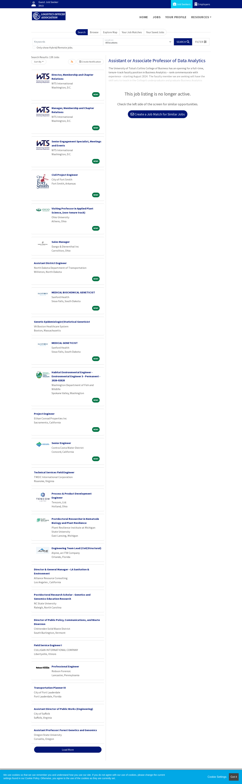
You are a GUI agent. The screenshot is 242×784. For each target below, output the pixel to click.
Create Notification (90, 61)
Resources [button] (200, 17)
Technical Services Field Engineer (54, 472)
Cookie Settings (217, 776)
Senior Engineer (61, 443)
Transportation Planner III (50, 687)
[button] (200, 41)
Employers (202, 4)
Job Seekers (182, 4)
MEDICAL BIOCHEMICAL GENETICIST (73, 292)
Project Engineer (44, 413)
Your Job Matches (132, 32)
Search (82, 32)
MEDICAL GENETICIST (65, 343)
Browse (94, 32)
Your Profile (176, 17)
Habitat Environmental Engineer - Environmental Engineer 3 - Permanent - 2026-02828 (76, 376)
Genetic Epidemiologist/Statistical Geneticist (62, 321)
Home (143, 17)
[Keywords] (68, 41)
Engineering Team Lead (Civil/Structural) (76, 548)
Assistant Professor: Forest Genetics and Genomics (65, 730)
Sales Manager (61, 241)
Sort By (38, 61)
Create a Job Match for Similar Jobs (158, 114)
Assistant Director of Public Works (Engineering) (63, 709)
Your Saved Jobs (155, 32)
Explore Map (110, 32)
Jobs (156, 17)
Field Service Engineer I (48, 645)
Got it (234, 776)
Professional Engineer (65, 666)
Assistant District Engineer (50, 263)
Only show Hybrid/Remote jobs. (55, 47)
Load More (68, 749)
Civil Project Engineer (65, 174)
